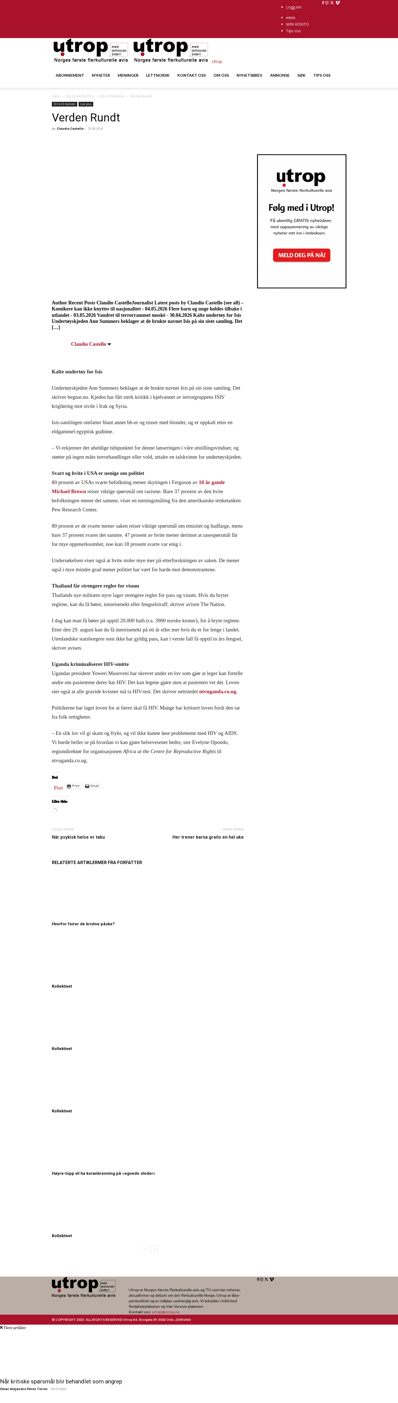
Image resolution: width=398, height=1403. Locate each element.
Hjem (56, 96)
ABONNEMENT (70, 75)
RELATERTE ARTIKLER (75, 862)
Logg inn (293, 7)
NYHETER (101, 75)
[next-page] (154, 1248)
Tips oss (293, 30)
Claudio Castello (70, 128)
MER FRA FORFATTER (120, 862)
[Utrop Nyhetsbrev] (301, 287)
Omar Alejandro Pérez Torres (23, 1389)
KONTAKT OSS (191, 75)
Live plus (86, 104)
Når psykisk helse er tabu (78, 837)
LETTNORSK (158, 75)
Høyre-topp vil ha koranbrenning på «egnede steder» (103, 1173)
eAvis (290, 17)
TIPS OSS (321, 75)
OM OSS (221, 75)
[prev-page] (145, 1248)
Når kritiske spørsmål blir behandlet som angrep (61, 1381)
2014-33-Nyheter (112, 96)
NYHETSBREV (249, 75)
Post (58, 786)
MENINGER (128, 75)
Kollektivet (62, 986)
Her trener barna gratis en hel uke (208, 837)
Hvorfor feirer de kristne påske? (83, 923)
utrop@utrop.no (166, 1311)
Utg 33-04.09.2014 (79, 96)
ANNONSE (280, 75)
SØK (301, 75)
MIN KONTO (297, 24)
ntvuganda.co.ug (217, 691)
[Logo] (92, 61)
